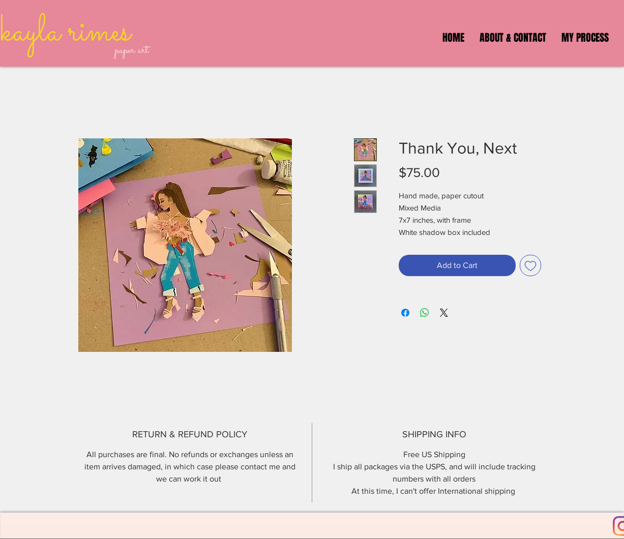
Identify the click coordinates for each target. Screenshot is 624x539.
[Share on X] (444, 313)
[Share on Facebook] (405, 313)
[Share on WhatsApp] (425, 313)
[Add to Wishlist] (530, 265)
